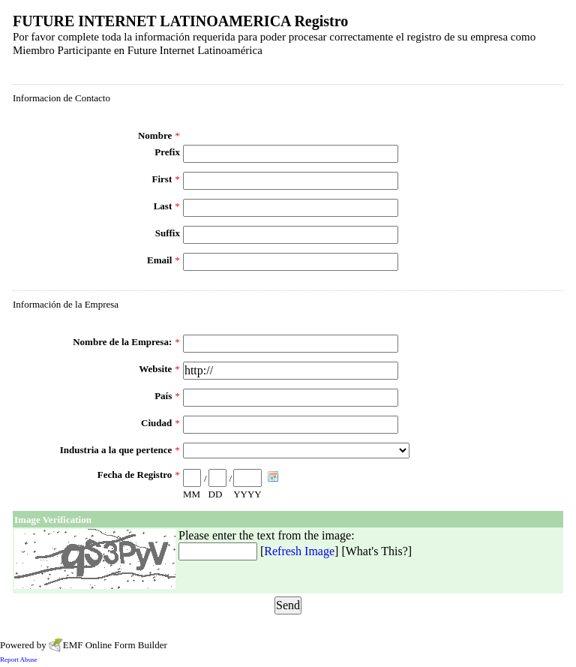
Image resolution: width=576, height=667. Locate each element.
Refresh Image (299, 551)
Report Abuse (19, 659)
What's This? (377, 551)
